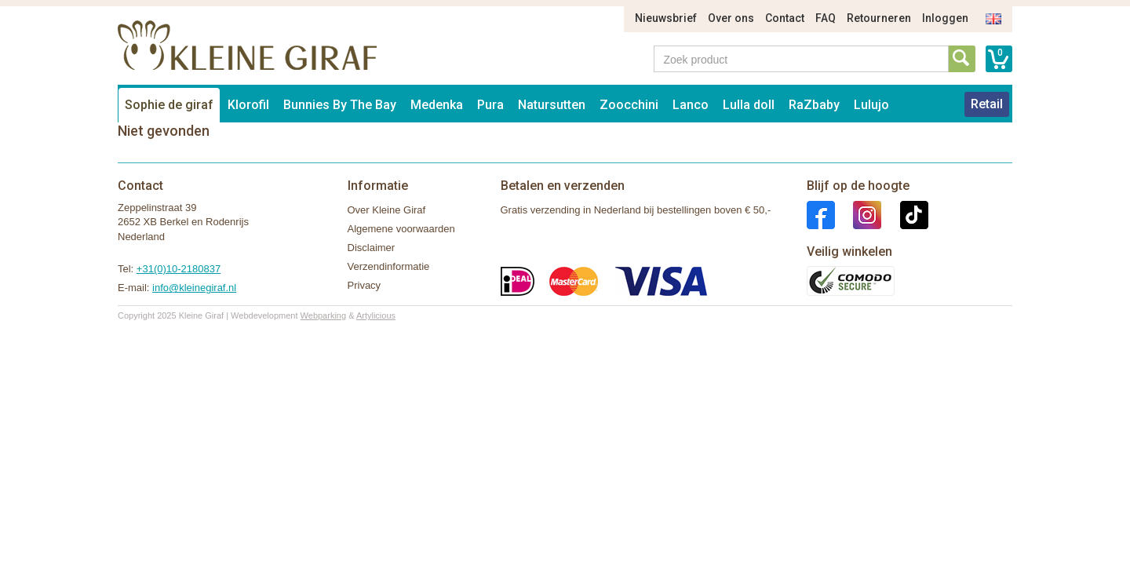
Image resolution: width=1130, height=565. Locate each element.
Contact (784, 18)
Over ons (731, 18)
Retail (987, 104)
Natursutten (551, 104)
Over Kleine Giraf (387, 210)
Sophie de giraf (169, 104)
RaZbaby (814, 104)
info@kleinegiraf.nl (194, 287)
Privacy (364, 285)
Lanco (691, 104)
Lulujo (871, 104)
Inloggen (945, 18)
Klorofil (248, 104)
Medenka (436, 104)
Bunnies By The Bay (339, 104)
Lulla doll (749, 104)
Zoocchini (629, 104)
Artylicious (376, 315)
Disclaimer (372, 247)
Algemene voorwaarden (401, 229)
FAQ (825, 18)
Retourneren (879, 18)
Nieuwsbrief (666, 18)
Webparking (324, 315)
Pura (490, 104)
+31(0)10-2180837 (179, 269)
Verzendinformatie (389, 266)
